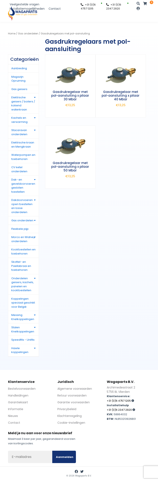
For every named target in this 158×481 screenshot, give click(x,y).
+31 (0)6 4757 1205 (88, 7)
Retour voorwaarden (72, 395)
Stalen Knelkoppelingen (22, 329)
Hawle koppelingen (19, 350)
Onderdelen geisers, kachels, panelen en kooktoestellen (22, 284)
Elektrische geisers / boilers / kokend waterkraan (23, 103)
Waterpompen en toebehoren (23, 157)
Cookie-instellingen (71, 423)
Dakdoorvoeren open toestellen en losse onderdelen (22, 206)
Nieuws (13, 416)
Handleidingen (18, 395)
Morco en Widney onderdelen (23, 239)
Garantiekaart (18, 402)
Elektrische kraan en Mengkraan (22, 145)
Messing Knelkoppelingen (22, 317)
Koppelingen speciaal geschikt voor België (23, 303)
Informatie (15, 409)
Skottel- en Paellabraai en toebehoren (21, 266)
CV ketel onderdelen (19, 169)
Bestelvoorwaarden (22, 389)
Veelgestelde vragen (24, 4)
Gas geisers (19, 89)
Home (11, 33)
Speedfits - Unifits (23, 340)
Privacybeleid (66, 409)
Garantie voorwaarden (73, 402)
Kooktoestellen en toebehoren (23, 252)
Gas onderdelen (28, 33)
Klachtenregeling (69, 416)
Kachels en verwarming (19, 120)
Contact (55, 9)
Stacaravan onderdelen (19, 132)
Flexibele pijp (20, 229)
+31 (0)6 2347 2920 (113, 7)
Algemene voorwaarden (74, 389)
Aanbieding (19, 68)
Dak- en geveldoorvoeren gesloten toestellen (23, 186)
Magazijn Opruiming (18, 79)
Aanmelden (64, 457)
